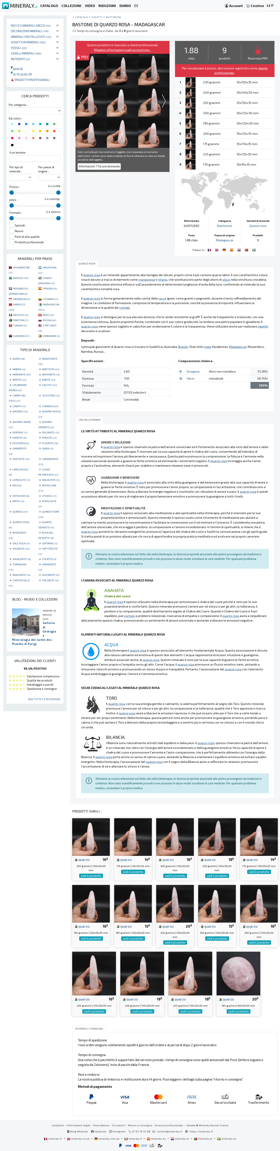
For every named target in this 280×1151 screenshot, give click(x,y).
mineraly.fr (53, 1138)
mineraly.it (133, 1138)
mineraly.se (226, 1138)
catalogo (81, 17)
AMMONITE (21, 374)
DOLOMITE (50, 432)
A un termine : (18, 152)
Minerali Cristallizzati (31, 37)
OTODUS (49, 495)
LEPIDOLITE (21, 479)
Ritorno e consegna (140, 1125)
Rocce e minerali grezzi (31, 25)
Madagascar (224, 240)
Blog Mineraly (77, 1131)
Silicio (190, 378)
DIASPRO (20, 411)
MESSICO (20, 314)
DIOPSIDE (20, 432)
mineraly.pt (203, 1138)
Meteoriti (20, 59)
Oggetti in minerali (28, 42)
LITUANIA (50, 298)
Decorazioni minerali (30, 31)
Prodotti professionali (30, 80)
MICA (16, 485)
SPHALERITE (21, 559)
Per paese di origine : (46, 169)
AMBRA (19, 369)
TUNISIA (20, 325)
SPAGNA (50, 288)
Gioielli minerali (26, 53)
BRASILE (20, 277)
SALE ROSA (21, 543)
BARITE (48, 379)
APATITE (19, 379)
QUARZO (20, 511)
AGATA (18, 358)
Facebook (98, 1131)
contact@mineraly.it (169, 1131)
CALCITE (49, 384)
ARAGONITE (21, 574)
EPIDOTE (49, 437)
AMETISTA (50, 369)
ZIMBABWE (51, 335)
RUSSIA (49, 320)
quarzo (82, 859)
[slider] (11, 192)
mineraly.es (156, 1138)
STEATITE (49, 559)
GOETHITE (20, 458)
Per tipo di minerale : (16, 169)
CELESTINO (51, 395)
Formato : (15, 212)
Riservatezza (101, 1125)
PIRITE (18, 501)
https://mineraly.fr (201, 1131)
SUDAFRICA (21, 335)
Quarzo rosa (257, 226)
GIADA (47, 448)
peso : (13, 199)
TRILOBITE (50, 580)
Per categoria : (18, 105)
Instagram (117, 1131)
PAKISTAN (20, 320)
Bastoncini (113, 17)
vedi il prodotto (91, 876)
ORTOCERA (20, 495)
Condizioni (58, 1125)
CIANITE (19, 406)
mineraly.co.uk (78, 1138)
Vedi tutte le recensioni (44, 699)
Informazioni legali (78, 1125)
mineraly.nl (180, 1138)
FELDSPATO (20, 443)
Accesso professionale (169, 1125)
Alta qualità (21, 74)
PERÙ (48, 314)
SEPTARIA (50, 543)
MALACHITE (51, 479)
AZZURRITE (51, 574)
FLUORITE (50, 443)
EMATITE (19, 437)
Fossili (19, 48)
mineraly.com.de (107, 1138)
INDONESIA (21, 298)
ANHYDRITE (51, 374)
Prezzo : (14, 187)
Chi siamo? (118, 1125)
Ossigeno (193, 371)
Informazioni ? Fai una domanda (99, 166)
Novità (17, 69)
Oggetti (97, 17)
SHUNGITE (21, 548)
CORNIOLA (50, 406)
